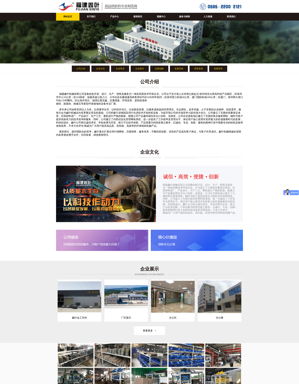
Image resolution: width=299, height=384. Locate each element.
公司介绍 (80, 68)
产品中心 (114, 16)
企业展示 (139, 68)
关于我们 (91, 16)
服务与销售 (184, 16)
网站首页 (67, 16)
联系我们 (231, 16)
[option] (79, 301)
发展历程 (179, 68)
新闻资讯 (137, 16)
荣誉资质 (198, 68)
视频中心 (161, 16)
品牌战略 (159, 68)
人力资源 (208, 16)
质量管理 (218, 68)
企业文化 (100, 68)
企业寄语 (120, 68)
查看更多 (149, 330)
